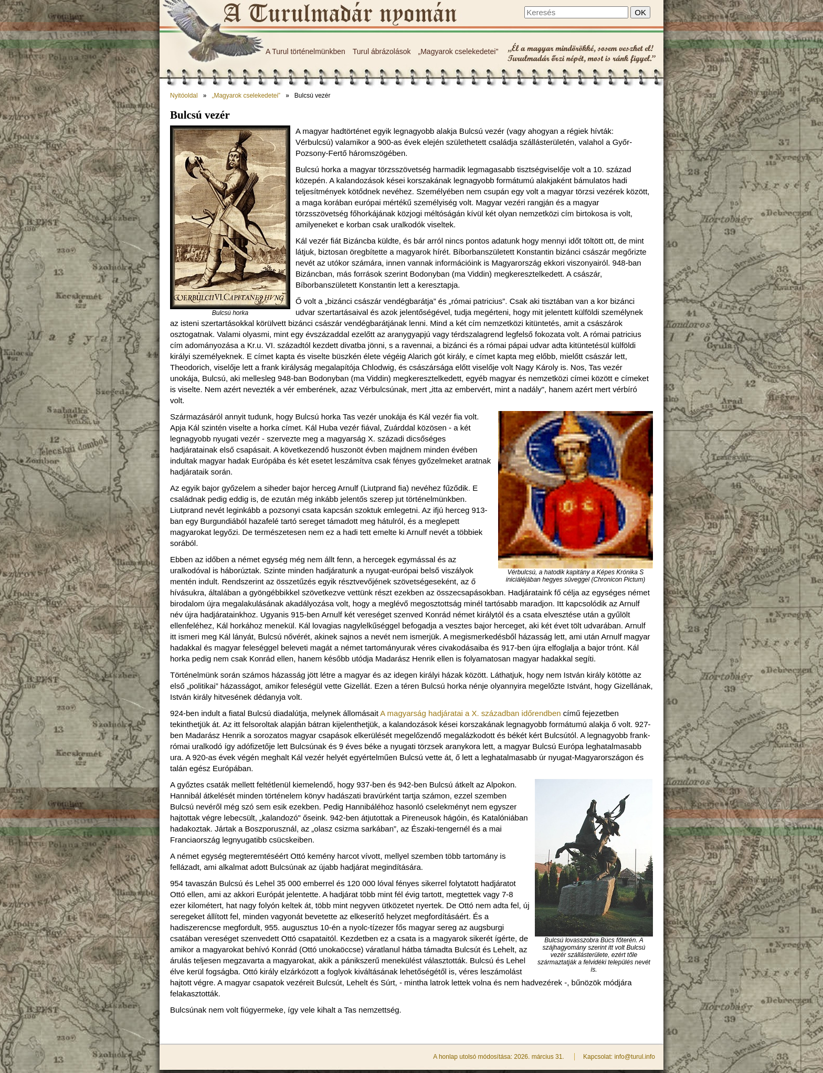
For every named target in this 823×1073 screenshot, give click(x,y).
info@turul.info (634, 1056)
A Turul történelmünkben (305, 51)
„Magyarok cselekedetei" (458, 51)
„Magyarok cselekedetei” (246, 95)
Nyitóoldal (184, 95)
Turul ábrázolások (382, 51)
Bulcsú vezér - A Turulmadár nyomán (339, 14)
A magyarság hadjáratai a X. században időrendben (470, 713)
